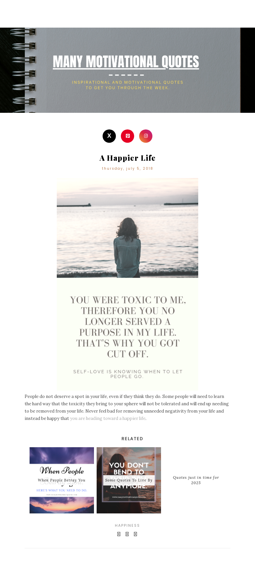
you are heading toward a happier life (107, 418)
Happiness (127, 525)
